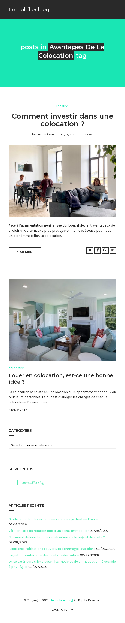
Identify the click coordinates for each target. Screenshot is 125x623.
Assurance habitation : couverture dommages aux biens (52, 549)
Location (62, 106)
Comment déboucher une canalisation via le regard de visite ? (57, 537)
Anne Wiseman (46, 134)
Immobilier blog (29, 9)
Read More (25, 252)
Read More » (18, 409)
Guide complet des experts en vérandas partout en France (53, 519)
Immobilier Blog (33, 483)
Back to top (62, 609)
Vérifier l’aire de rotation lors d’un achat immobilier (49, 531)
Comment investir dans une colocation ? (62, 120)
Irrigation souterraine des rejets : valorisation (44, 555)
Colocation (17, 368)
